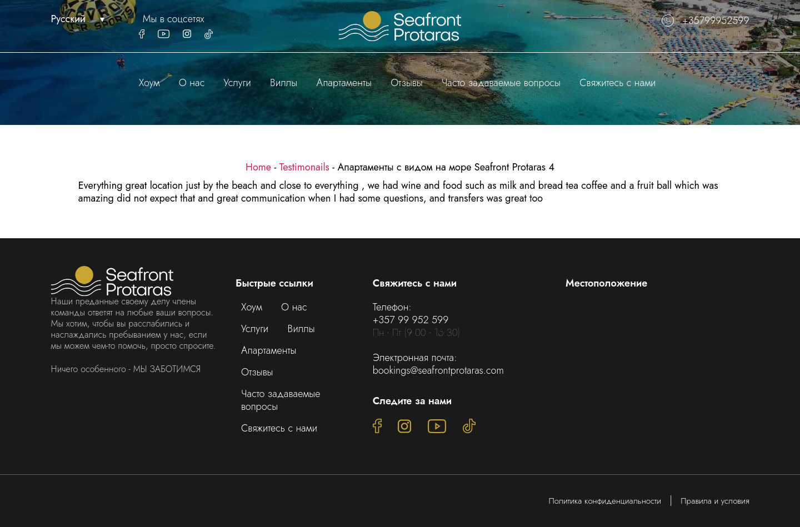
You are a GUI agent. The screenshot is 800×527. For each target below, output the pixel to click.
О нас (192, 83)
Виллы (283, 83)
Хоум (149, 83)
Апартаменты (344, 83)
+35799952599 (705, 20)
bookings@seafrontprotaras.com (438, 370)
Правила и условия (715, 501)
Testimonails (304, 167)
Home (258, 167)
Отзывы (406, 83)
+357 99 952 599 (411, 320)
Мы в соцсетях (173, 19)
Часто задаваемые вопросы (501, 83)
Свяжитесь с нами (617, 83)
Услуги (237, 83)
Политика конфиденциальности (605, 501)
